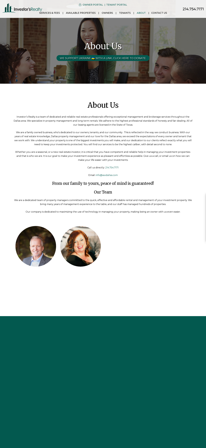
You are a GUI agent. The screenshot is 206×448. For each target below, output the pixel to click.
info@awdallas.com (107, 175)
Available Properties (81, 13)
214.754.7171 (193, 9)
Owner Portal (93, 4)
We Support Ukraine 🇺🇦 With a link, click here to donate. (103, 58)
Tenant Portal (116, 4)
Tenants (125, 13)
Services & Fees (49, 13)
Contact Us (159, 13)
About (141, 13)
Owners (107, 13)
